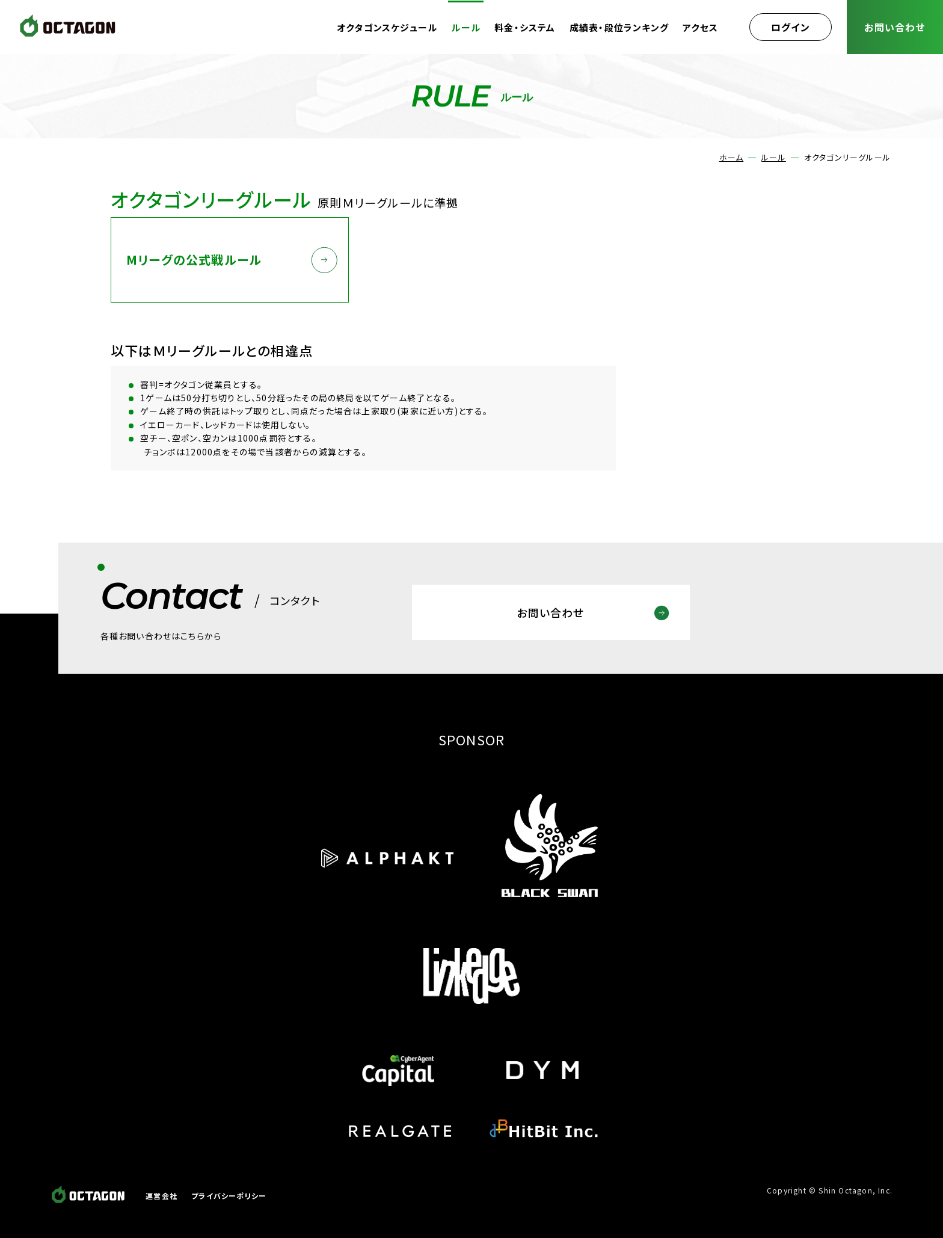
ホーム (731, 157)
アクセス (700, 27)
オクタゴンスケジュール (387, 27)
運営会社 (161, 1195)
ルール (466, 27)
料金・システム (524, 27)
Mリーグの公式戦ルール (194, 259)
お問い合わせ (894, 27)
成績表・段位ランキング (619, 27)
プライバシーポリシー (228, 1195)
